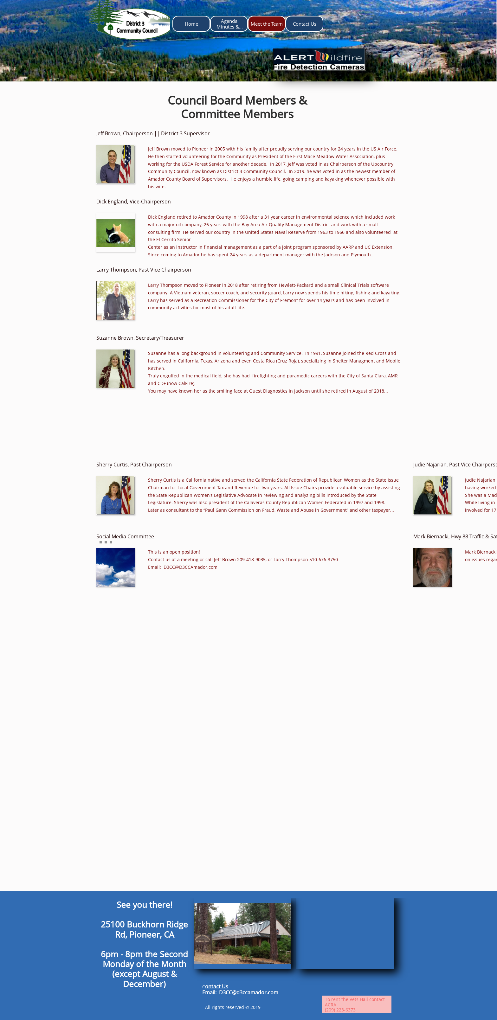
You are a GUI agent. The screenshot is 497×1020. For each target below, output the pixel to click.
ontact (213, 986)
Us (225, 986)
